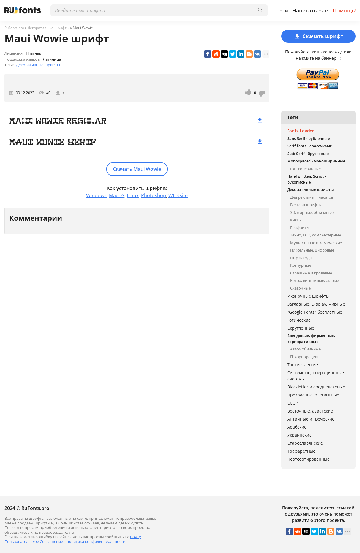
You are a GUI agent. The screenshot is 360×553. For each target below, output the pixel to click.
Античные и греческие (310, 419)
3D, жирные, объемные (312, 212)
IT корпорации (304, 356)
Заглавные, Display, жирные (316, 304)
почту (135, 536)
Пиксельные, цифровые (312, 250)
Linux (133, 195)
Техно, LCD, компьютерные (315, 235)
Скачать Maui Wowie (137, 169)
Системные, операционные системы (315, 376)
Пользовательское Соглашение (33, 541)
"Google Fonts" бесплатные (314, 312)
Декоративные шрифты (38, 64)
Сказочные (300, 288)
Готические (299, 320)
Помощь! (344, 10)
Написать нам (310, 10)
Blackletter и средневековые (316, 387)
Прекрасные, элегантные (313, 395)
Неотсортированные (308, 459)
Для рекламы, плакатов (311, 197)
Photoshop (153, 195)
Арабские (297, 427)
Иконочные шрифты (308, 296)
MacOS (116, 195)
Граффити (299, 227)
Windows (96, 195)
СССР (292, 403)
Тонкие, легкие (302, 364)
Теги (282, 10)
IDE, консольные (305, 168)
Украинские (299, 435)
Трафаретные (301, 451)
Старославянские (305, 443)
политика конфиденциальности (96, 541)
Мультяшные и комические (316, 242)
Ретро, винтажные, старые (314, 280)
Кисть (295, 219)
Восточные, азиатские (310, 411)
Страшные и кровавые (311, 273)
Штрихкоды (301, 257)
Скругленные (300, 328)
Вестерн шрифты (306, 204)
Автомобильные (305, 349)
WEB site (178, 195)
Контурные (300, 265)
